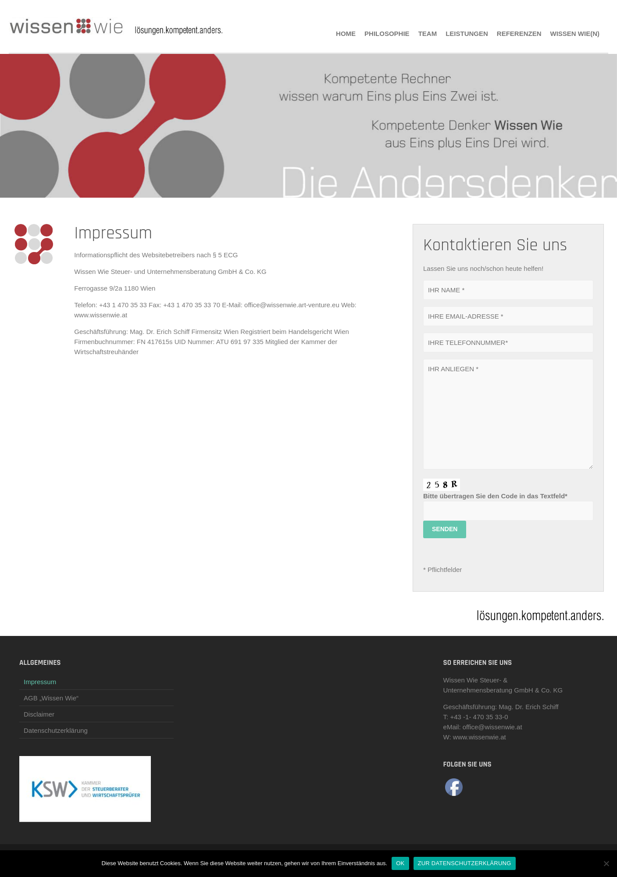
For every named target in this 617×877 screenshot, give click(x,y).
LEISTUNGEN (467, 33)
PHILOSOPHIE (387, 33)
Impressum (40, 681)
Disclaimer (39, 714)
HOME (346, 33)
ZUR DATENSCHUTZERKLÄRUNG (464, 863)
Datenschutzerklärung (56, 730)
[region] (308, 126)
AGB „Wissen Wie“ (51, 698)
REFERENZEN (519, 33)
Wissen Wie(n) (575, 33)
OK (400, 863)
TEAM (427, 33)
